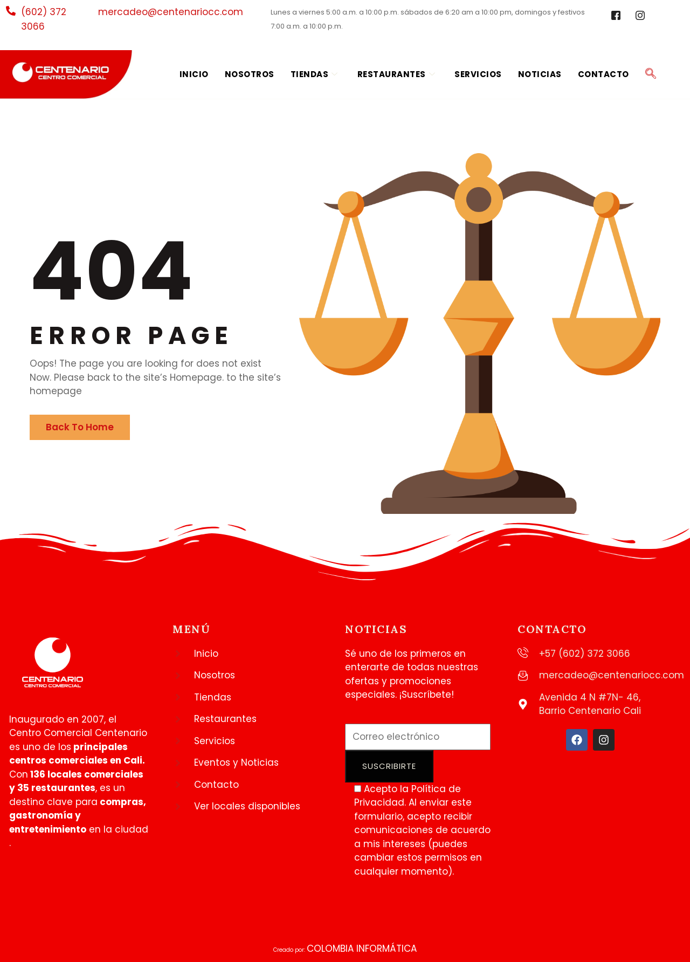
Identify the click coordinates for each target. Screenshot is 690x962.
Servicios (478, 74)
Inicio (194, 74)
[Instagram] (640, 16)
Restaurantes (396, 74)
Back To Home (80, 427)
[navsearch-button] (650, 74)
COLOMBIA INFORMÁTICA (362, 948)
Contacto (603, 74)
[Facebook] (616, 16)
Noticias (540, 74)
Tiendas (314, 74)
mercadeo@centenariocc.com (170, 11)
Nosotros (249, 74)
